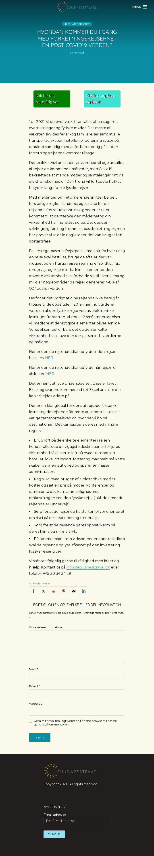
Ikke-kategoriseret (77, 24)
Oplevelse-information (45, 627)
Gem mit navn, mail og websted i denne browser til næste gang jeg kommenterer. (75, 722)
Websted (35, 703)
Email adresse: (77, 819)
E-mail (34, 686)
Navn (33, 669)
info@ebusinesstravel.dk (88, 567)
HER (49, 358)
